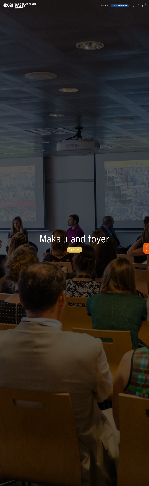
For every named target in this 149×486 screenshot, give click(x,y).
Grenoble (103, 6)
